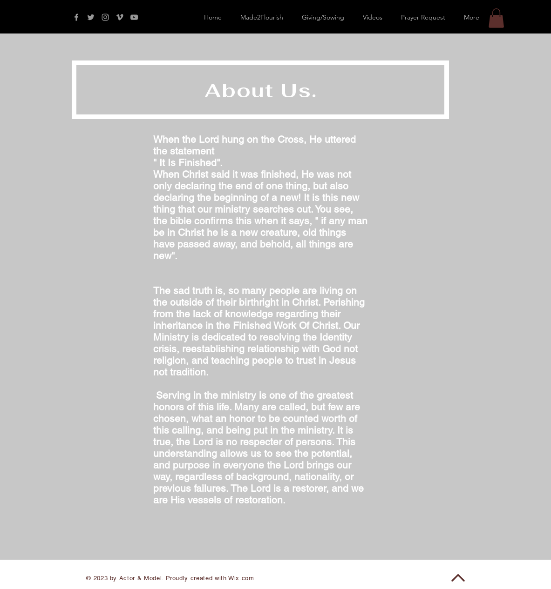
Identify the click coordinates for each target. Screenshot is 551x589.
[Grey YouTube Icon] (134, 17)
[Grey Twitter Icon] (90, 17)
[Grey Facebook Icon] (76, 17)
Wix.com (241, 578)
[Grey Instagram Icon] (105, 17)
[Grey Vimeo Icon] (119, 17)
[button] (496, 18)
